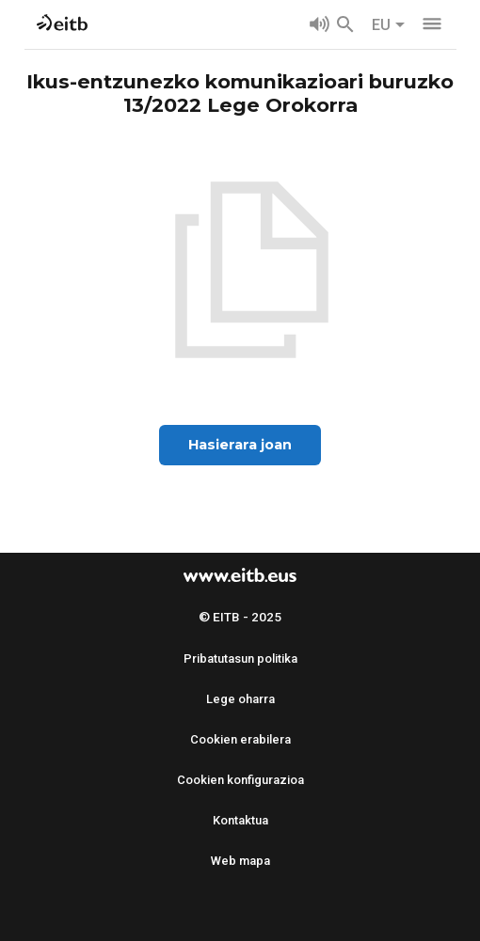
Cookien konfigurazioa (240, 780)
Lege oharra (240, 699)
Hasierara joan (240, 444)
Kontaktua (240, 820)
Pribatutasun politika (240, 658)
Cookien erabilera (240, 739)
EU (389, 25)
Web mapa (240, 861)
